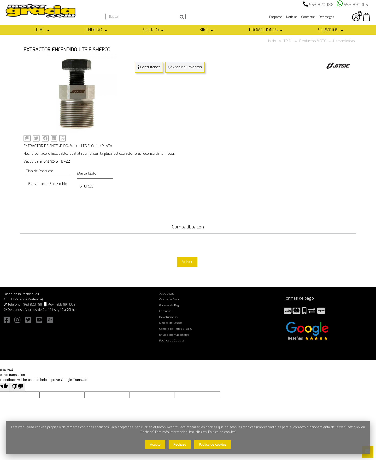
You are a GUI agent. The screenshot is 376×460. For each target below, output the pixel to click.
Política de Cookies (171, 340)
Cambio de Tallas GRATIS (175, 329)
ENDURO (93, 30)
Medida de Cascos (170, 323)
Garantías (165, 311)
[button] (125, 58)
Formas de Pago (170, 305)
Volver (187, 262)
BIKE (203, 30)
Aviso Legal (166, 293)
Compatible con (188, 227)
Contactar (308, 17)
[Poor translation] (17, 387)
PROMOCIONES (263, 30)
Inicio (272, 41)
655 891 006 (356, 4)
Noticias (292, 17)
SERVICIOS (328, 30)
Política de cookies (212, 445)
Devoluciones (168, 317)
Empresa (275, 17)
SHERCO (151, 30)
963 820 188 (321, 4)
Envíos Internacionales (174, 335)
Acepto (155, 445)
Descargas (326, 17)
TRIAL (39, 30)
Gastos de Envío (169, 299)
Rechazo (179, 445)
